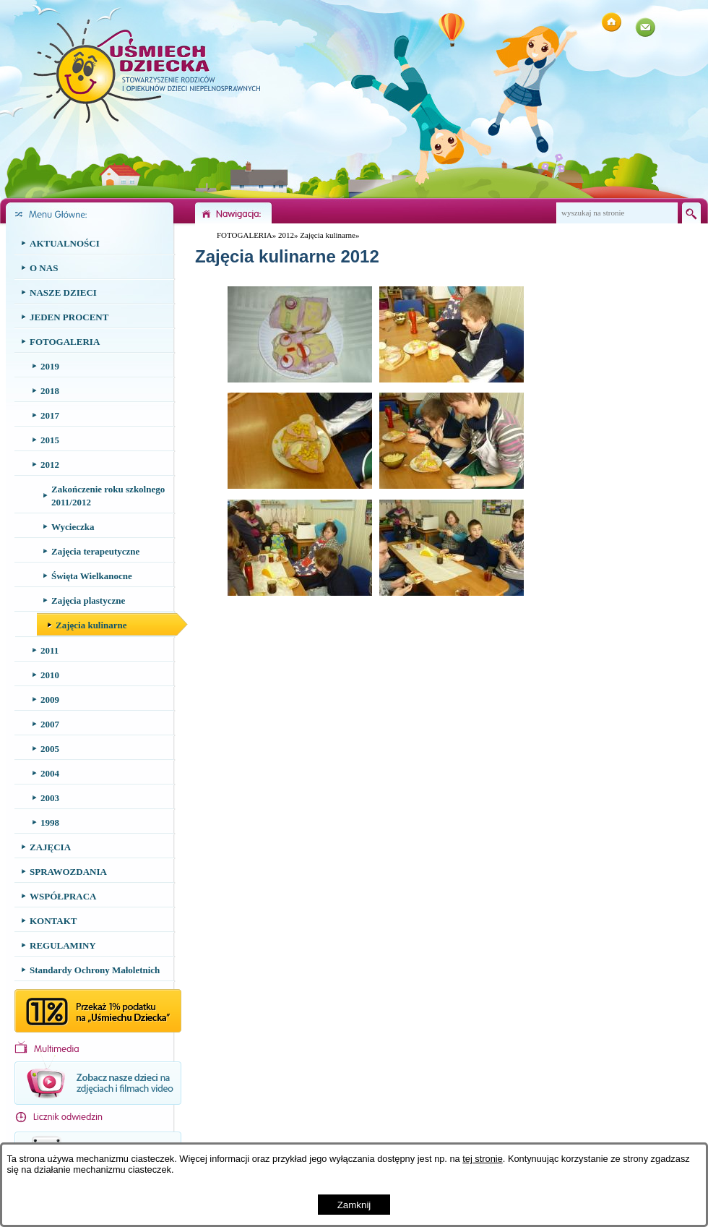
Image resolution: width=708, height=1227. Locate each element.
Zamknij (354, 1205)
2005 (49, 748)
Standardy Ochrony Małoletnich (95, 970)
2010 (49, 675)
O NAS (44, 267)
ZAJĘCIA (50, 847)
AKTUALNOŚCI (65, 243)
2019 (49, 366)
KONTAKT (53, 920)
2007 (49, 724)
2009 (49, 699)
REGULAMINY (63, 945)
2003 (49, 797)
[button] (300, 379)
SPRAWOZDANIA (68, 871)
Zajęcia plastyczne (88, 600)
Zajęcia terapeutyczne (95, 551)
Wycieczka (72, 526)
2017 (49, 415)
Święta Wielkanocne (91, 575)
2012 (49, 464)
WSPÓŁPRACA (63, 896)
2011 (49, 650)
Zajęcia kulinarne (91, 625)
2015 (49, 440)
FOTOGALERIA (65, 341)
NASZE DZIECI (63, 292)
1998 (49, 822)
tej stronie (482, 1158)
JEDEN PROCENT (69, 317)
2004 (49, 773)
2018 (49, 390)
